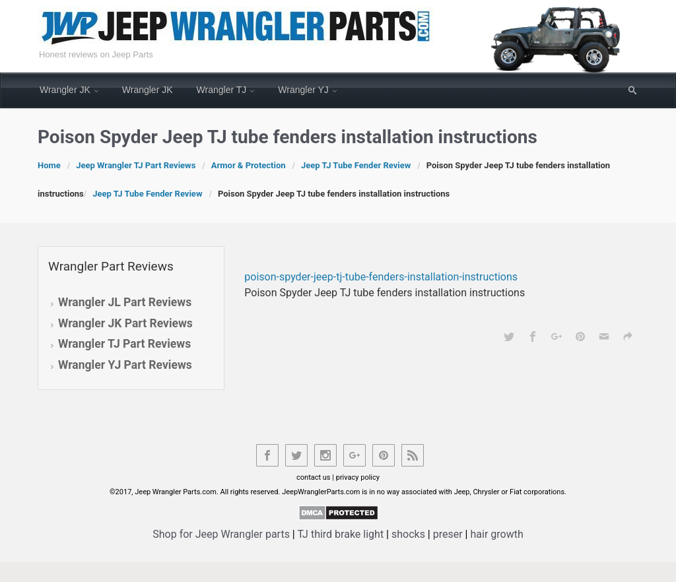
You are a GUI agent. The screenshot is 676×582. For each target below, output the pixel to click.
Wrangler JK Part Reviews (125, 323)
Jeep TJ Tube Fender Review (356, 165)
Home (49, 165)
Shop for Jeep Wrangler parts (221, 534)
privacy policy (358, 477)
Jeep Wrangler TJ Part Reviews (135, 165)
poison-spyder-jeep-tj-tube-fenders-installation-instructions (381, 277)
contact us (313, 477)
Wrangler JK (65, 89)
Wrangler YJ (303, 89)
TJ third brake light (340, 534)
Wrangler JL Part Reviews (124, 302)
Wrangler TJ (222, 89)
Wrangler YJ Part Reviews (125, 365)
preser (448, 534)
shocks (408, 534)
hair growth (496, 534)
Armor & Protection (248, 165)
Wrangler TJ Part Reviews (124, 343)
